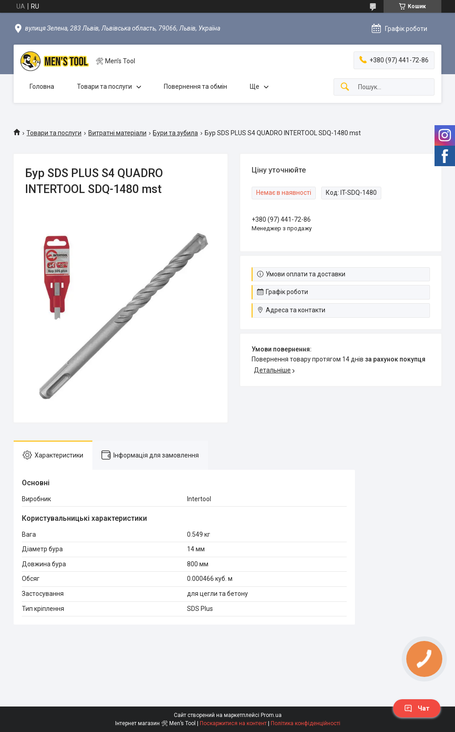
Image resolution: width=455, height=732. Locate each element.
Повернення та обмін (195, 86)
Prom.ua (271, 715)
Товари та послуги (104, 86)
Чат (417, 708)
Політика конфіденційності (305, 723)
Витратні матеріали (117, 133)
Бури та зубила (175, 133)
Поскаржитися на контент (233, 723)
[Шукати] (345, 87)
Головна (42, 86)
